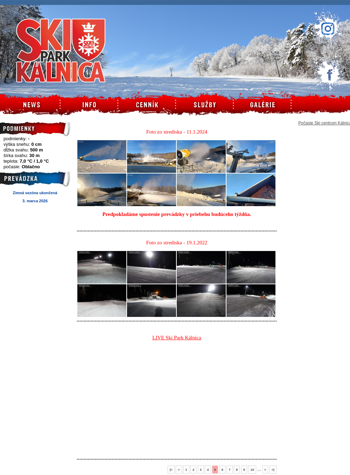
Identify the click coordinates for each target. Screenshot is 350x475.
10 (252, 469)
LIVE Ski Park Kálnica (176, 337)
